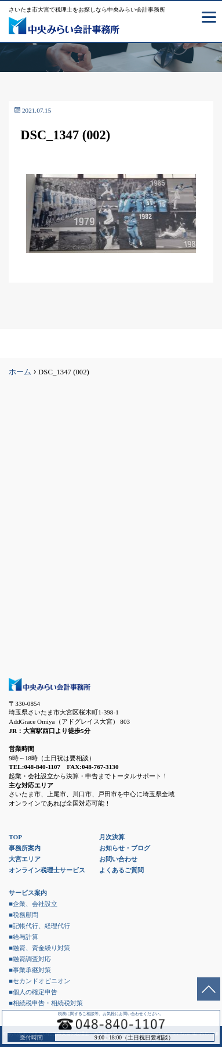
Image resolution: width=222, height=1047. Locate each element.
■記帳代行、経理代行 (39, 925)
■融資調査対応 (30, 958)
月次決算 (112, 836)
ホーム (20, 372)
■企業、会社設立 (33, 903)
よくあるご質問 (121, 870)
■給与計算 (23, 936)
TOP (15, 836)
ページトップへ (208, 989)
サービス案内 (28, 892)
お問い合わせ (118, 858)
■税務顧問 (23, 914)
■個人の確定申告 (33, 991)
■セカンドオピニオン (39, 980)
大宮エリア (25, 858)
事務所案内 (25, 847)
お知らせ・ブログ (124, 847)
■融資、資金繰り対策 (39, 947)
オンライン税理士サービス (47, 870)
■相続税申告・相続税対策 (46, 1002)
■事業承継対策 (30, 969)
